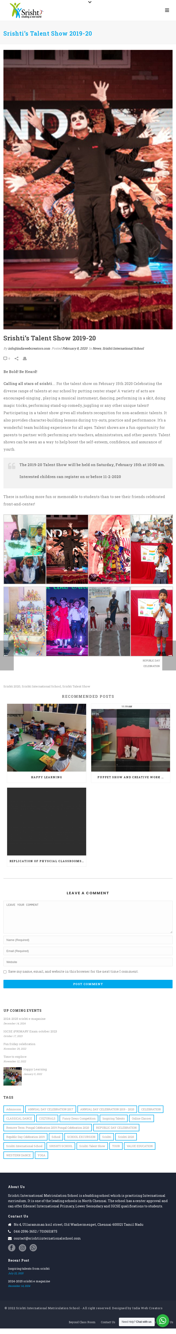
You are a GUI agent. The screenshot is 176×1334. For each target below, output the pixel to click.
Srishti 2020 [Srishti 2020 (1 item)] (126, 1142)
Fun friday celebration (19, 1049)
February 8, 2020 (74, 348)
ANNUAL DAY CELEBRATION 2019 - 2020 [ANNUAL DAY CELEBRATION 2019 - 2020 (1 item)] (107, 1115)
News (97, 348)
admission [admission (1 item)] (13, 1115)
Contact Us (108, 1327)
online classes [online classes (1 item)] (141, 1124)
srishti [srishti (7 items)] (106, 1142)
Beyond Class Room (82, 1327)
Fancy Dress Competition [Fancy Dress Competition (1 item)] (79, 1124)
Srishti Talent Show (76, 686)
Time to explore (15, 1062)
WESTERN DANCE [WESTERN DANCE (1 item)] (18, 1161)
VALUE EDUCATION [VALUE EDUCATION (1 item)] (140, 1151)
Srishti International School (123, 348)
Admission (148, 1327)
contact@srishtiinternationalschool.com (47, 1244)
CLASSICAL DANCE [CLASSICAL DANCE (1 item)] (19, 1124)
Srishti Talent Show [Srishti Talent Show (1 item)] (92, 1151)
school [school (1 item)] (56, 1142)
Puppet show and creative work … (130, 777)
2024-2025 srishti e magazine (24, 1024)
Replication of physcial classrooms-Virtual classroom (47, 861)
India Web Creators (147, 1313)
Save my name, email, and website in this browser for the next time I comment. (73, 977)
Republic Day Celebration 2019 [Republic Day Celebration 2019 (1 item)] (25, 1142)
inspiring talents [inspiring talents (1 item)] (113, 1124)
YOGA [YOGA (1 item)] (41, 1161)
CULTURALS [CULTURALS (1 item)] (47, 1124)
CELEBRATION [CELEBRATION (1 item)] (151, 1115)
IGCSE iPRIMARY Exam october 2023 (30, 1037)
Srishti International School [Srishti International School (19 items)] (24, 1151)
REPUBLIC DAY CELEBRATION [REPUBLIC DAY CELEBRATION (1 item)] (116, 1133)
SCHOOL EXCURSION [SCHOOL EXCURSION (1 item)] (81, 1142)
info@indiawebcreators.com (29, 348)
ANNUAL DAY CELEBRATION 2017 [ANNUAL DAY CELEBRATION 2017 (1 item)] (50, 1115)
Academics (128, 1327)
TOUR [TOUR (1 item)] (116, 1151)
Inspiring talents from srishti (29, 1274)
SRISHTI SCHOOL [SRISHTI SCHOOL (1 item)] (60, 1151)
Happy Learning (46, 777)
